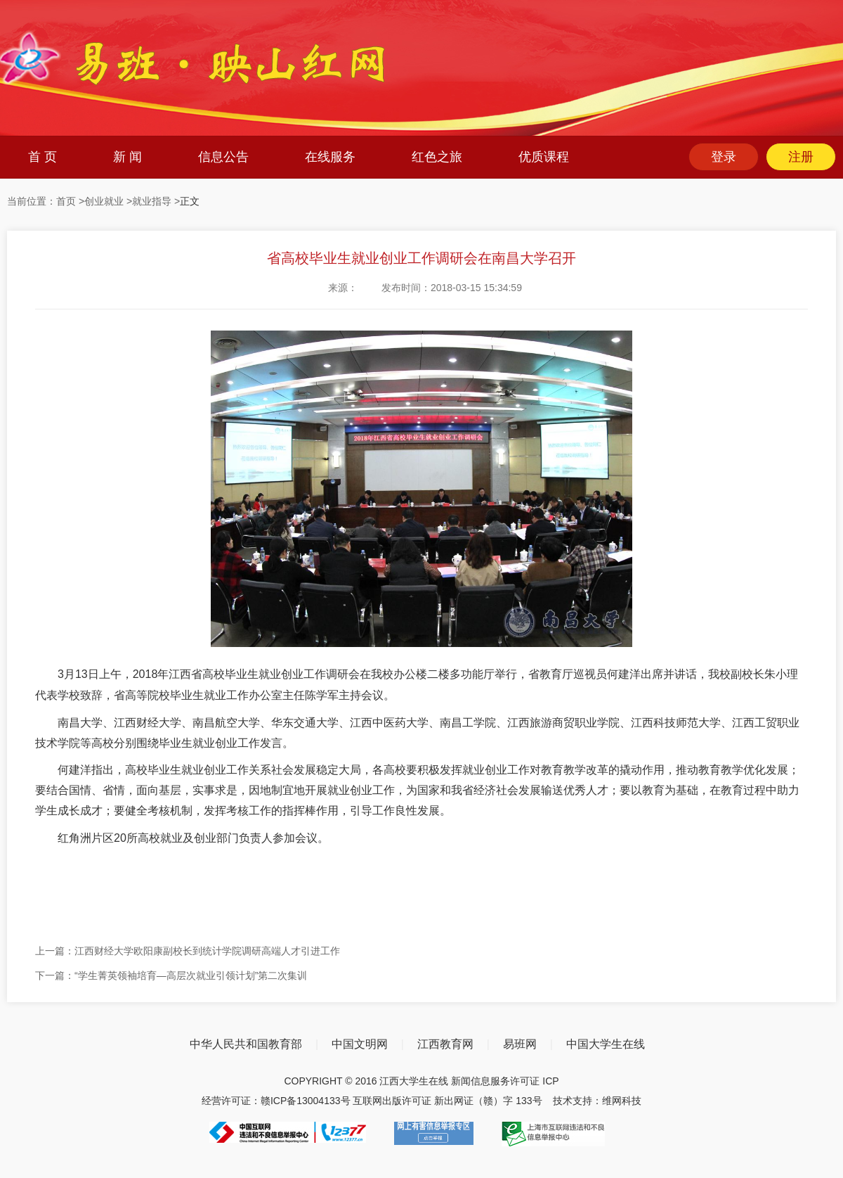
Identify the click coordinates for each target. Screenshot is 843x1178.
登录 (723, 157)
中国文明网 (360, 1044)
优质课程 (543, 157)
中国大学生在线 (605, 1044)
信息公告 (223, 157)
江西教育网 (445, 1044)
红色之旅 (437, 157)
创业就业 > (108, 201)
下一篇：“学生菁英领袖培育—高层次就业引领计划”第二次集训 (171, 975)
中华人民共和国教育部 (246, 1044)
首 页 (42, 157)
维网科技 (621, 1100)
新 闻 (127, 157)
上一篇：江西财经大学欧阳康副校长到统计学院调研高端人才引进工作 (187, 950)
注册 (800, 157)
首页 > (70, 201)
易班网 (520, 1044)
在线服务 (330, 157)
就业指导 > (156, 201)
